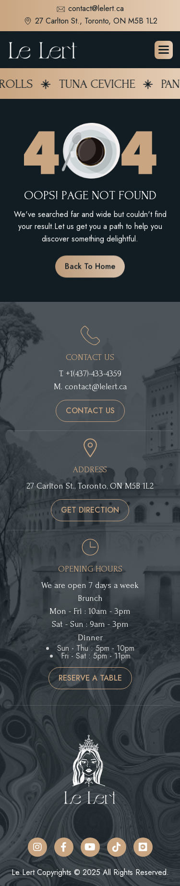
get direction (90, 509)
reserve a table (90, 677)
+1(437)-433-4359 (93, 373)
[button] (164, 50)
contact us (90, 410)
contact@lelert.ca (90, 9)
